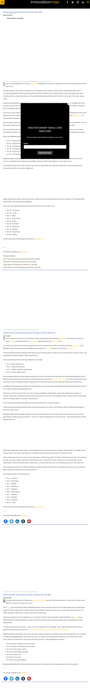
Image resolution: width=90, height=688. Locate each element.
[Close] (68, 103)
